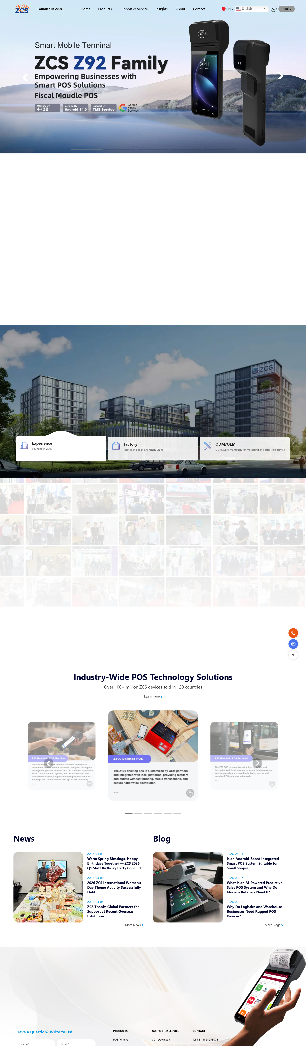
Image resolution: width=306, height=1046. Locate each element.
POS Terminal (121, 1039)
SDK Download (161, 1039)
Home (85, 8)
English (244, 8)
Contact (199, 8)
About (180, 8)
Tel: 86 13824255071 (205, 1039)
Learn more (153, 696)
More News (134, 925)
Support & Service (134, 8)
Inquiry (286, 8)
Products (105, 8)
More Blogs (274, 925)
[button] (86, 149)
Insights (162, 8)
